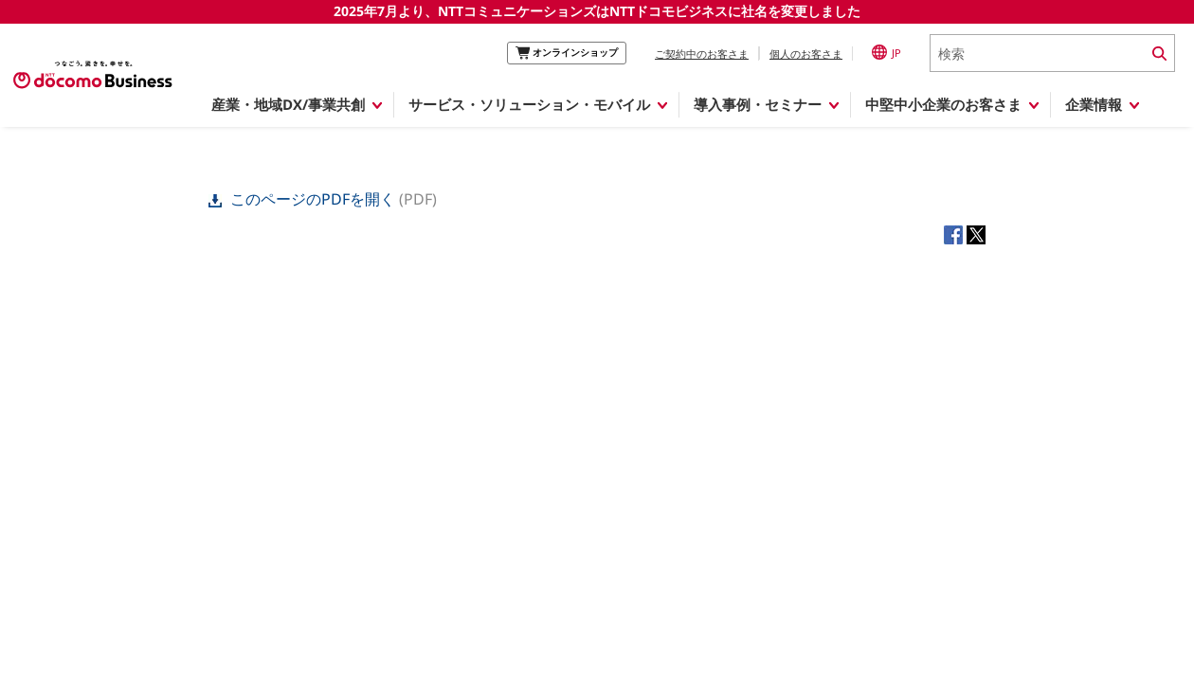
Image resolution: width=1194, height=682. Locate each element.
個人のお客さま (805, 53)
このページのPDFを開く (303, 198)
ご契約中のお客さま (702, 53)
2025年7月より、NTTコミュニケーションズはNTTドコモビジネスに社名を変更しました (597, 11)
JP (886, 52)
